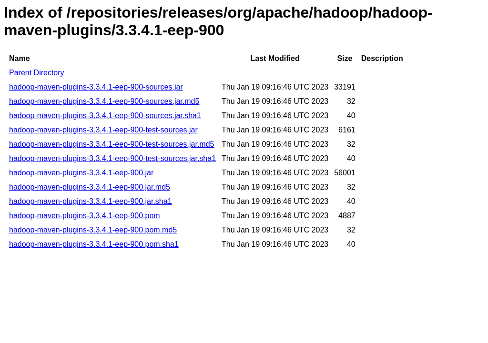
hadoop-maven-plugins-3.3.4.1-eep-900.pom (84, 216)
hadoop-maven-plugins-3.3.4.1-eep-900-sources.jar (96, 87)
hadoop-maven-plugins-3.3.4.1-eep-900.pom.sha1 (94, 244)
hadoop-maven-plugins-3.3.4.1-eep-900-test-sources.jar (103, 130)
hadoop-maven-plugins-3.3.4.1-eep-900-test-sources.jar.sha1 (112, 158)
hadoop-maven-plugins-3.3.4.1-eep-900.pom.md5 (93, 230)
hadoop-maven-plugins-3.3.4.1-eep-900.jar (81, 173)
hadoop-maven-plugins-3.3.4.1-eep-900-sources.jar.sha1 (105, 115)
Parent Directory (36, 73)
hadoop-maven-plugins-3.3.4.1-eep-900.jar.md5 (89, 187)
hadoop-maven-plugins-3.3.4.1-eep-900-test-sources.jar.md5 (111, 144)
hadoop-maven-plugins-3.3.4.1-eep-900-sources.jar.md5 (104, 101)
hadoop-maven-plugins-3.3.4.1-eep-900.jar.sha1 (90, 201)
